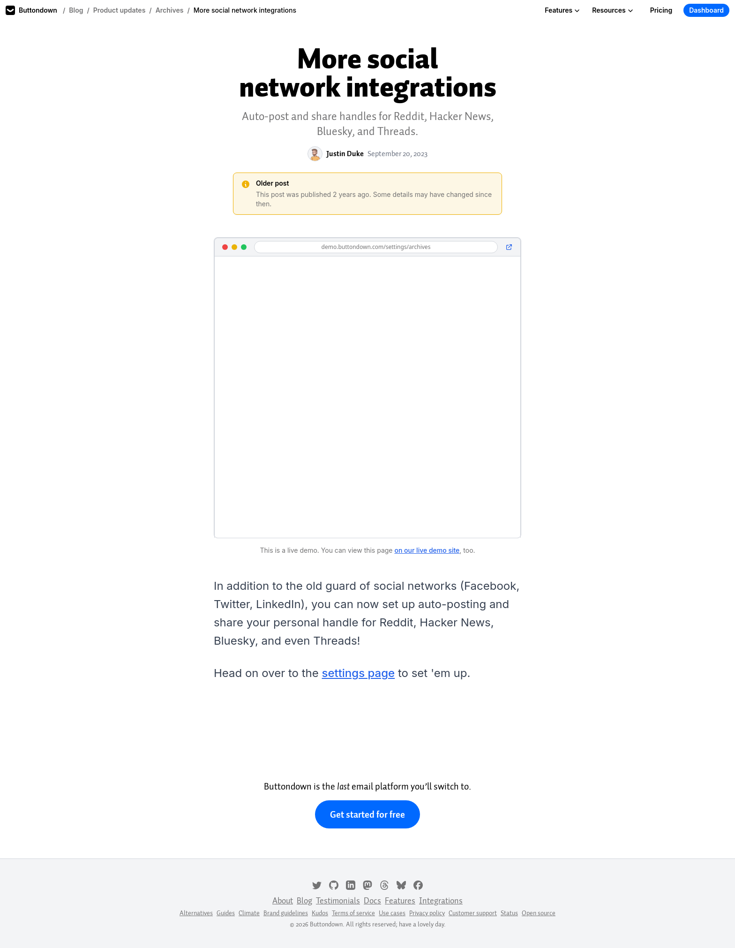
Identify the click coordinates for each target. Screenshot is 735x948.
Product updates (119, 10)
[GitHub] (333, 884)
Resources (612, 10)
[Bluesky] (401, 884)
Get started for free (367, 814)
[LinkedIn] (350, 884)
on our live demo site (426, 550)
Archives (170, 10)
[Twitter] (317, 884)
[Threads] (384, 884)
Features (562, 10)
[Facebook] (418, 884)
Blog (76, 10)
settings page (358, 673)
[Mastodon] (367, 884)
